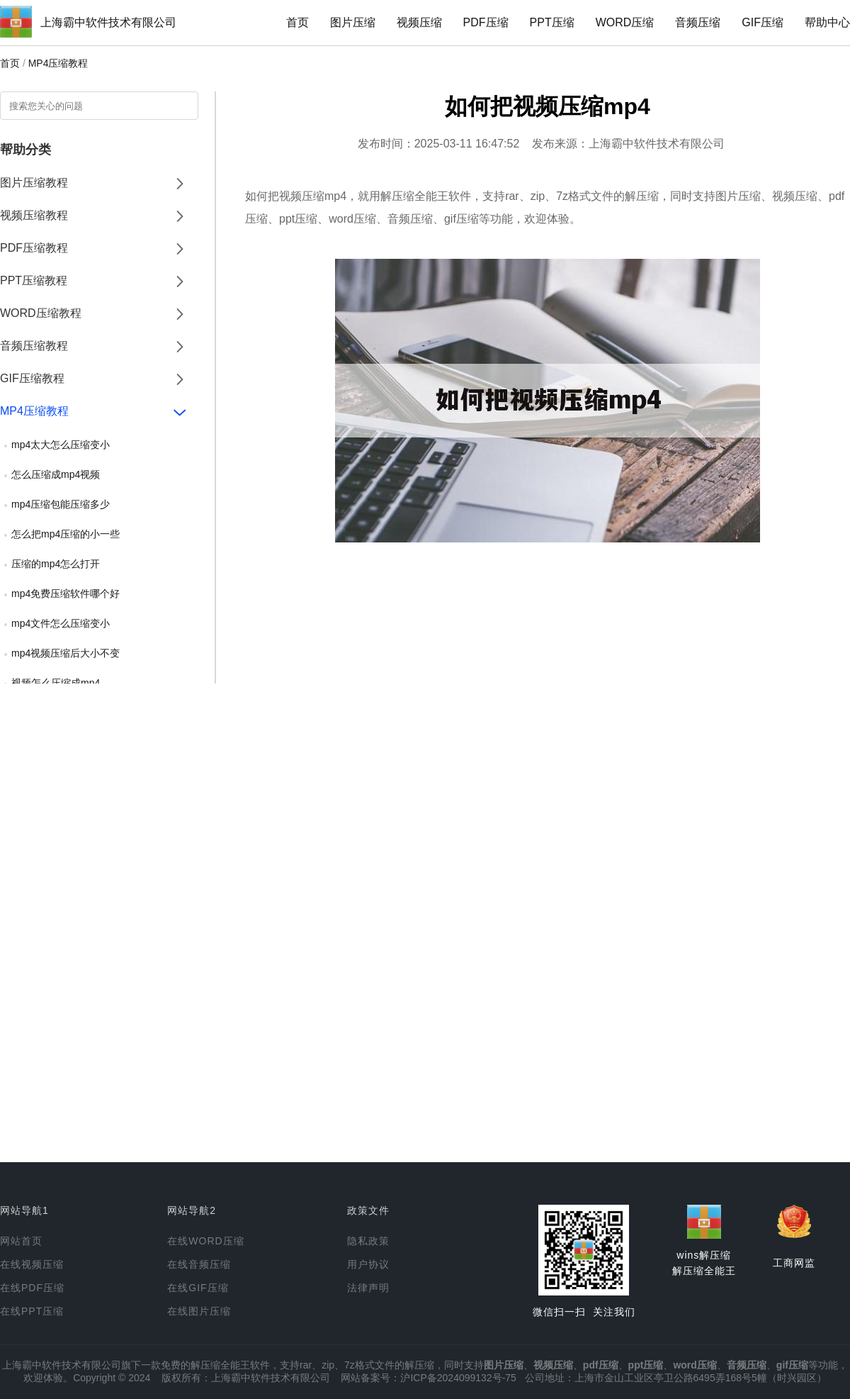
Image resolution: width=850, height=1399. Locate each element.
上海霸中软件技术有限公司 (108, 22)
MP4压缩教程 (58, 63)
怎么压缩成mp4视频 (55, 474)
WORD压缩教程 (40, 313)
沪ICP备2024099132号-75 (458, 1377)
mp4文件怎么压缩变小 (60, 623)
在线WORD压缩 (205, 1241)
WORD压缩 (625, 22)
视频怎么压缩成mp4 (55, 683)
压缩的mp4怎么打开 (55, 563)
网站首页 (21, 1241)
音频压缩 (697, 22)
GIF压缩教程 (32, 378)
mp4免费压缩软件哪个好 (65, 593)
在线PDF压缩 (32, 1287)
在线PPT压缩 (32, 1311)
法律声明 (368, 1287)
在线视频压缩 (32, 1264)
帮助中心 (827, 22)
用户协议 (368, 1264)
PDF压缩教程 (34, 248)
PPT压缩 (552, 22)
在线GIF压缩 (197, 1287)
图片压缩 (352, 22)
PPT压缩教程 (33, 280)
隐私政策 (368, 1241)
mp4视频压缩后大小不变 (65, 653)
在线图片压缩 (199, 1311)
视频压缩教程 (34, 215)
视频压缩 (419, 22)
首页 (297, 22)
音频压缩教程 (34, 346)
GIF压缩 (762, 22)
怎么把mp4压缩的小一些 (65, 534)
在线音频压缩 (199, 1264)
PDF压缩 (486, 22)
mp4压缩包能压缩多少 (60, 504)
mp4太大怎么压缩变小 (60, 444)
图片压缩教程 (34, 183)
